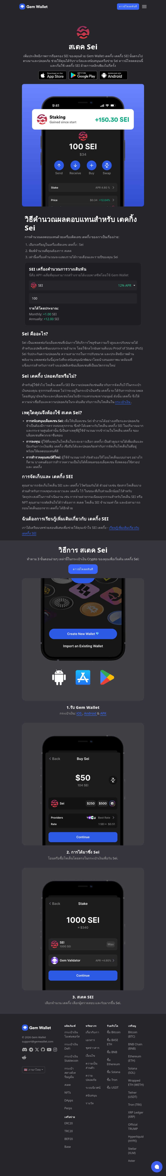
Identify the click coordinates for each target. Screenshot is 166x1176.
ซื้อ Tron (112, 1080)
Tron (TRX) (135, 1105)
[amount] (83, 298)
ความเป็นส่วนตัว (91, 1065)
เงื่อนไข (90, 1056)
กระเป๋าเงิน (123, 402)
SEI (81, 285)
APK (103, 713)
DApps (68, 1100)
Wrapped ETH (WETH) (136, 1083)
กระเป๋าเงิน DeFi (71, 1046)
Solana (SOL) (132, 1070)
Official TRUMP (133, 1127)
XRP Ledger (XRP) (135, 1114)
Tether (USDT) (132, 1095)
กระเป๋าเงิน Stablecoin (71, 1058)
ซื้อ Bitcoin (114, 1032)
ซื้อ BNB (112, 1052)
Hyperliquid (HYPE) (136, 1139)
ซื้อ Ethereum (113, 1062)
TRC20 (68, 1131)
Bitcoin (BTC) (132, 1034)
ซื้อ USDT (113, 1088)
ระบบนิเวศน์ (93, 1088)
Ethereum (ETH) (134, 1058)
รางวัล (90, 1103)
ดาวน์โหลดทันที (128, 6)
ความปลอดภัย (91, 1078)
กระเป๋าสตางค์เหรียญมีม (70, 1072)
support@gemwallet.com (37, 1041)
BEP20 (68, 1139)
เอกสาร (90, 1040)
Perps (68, 1108)
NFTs (67, 1092)
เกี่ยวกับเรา (92, 1032)
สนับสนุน (91, 1095)
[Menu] (144, 6)
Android (90, 713)
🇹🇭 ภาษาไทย (32, 1069)
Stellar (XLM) (132, 1151)
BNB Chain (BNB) (135, 1046)
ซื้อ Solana (113, 1072)
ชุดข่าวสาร (92, 1048)
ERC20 (68, 1123)
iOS (79, 713)
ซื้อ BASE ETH (112, 1042)
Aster (131, 1161)
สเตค (67, 1085)
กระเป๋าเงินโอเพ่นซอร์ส (72, 1034)
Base (67, 1147)
